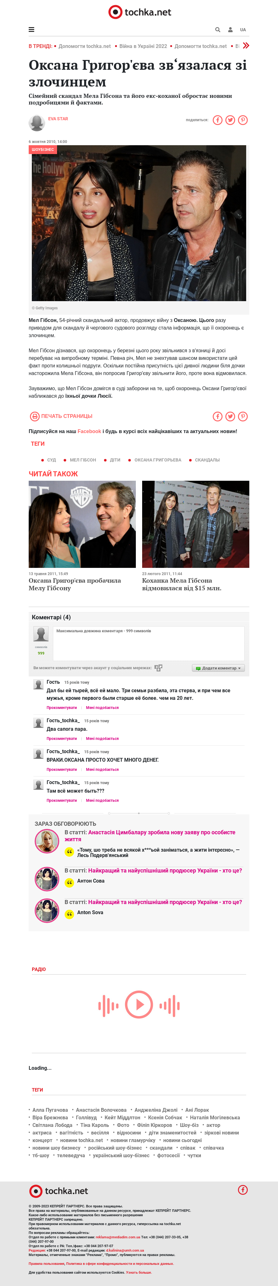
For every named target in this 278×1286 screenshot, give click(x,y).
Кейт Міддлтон (122, 1118)
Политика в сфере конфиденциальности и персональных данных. (120, 1264)
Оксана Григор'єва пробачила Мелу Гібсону (75, 584)
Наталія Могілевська (215, 1118)
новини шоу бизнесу (56, 1148)
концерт (42, 1140)
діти (115, 459)
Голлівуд (86, 1118)
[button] (230, 30)
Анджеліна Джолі (156, 1110)
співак (187, 1148)
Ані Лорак (197, 1110)
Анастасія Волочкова (101, 1110)
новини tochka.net (81, 1140)
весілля (100, 1133)
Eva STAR (58, 118)
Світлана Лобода (52, 1125)
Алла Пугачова (50, 1110)
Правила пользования (46, 1264)
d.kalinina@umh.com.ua (125, 1250)
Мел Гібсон (83, 459)
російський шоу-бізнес (115, 1148)
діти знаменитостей (172, 1133)
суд (51, 459)
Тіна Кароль (94, 1125)
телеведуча (71, 1155)
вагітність (71, 1133)
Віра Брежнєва (50, 1118)
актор (213, 1125)
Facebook (89, 431)
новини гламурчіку (133, 1140)
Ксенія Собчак (165, 1118)
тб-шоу (40, 1155)
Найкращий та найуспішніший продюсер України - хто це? (165, 870)
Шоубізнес (43, 149)
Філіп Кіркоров (154, 1125)
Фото (123, 1125)
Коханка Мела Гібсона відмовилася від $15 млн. (182, 584)
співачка (213, 1148)
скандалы (207, 459)
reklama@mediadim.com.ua (118, 1237)
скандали (161, 1148)
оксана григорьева (158, 459)
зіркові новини (221, 1133)
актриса (42, 1133)
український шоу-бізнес (121, 1155)
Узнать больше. (139, 1273)
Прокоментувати (62, 708)
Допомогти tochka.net (85, 46)
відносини (129, 1133)
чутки (194, 1155)
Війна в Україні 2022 (143, 46)
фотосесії (168, 1155)
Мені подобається (102, 708)
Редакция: (37, 1250)
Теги (38, 1090)
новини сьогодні (182, 1140)
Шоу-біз (189, 1125)
